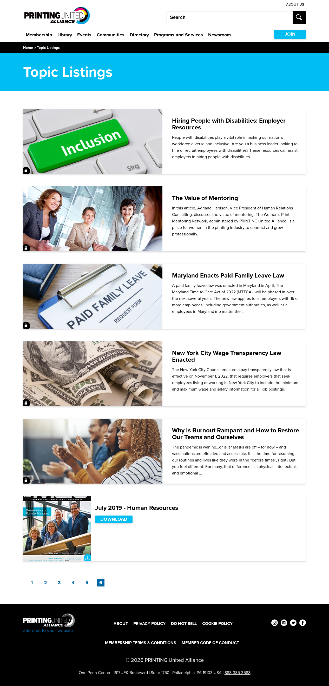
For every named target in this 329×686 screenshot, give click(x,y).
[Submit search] (299, 17)
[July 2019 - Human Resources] (164, 528)
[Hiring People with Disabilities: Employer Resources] (164, 141)
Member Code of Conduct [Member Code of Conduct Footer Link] (210, 643)
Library (64, 34)
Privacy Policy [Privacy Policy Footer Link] (149, 623)
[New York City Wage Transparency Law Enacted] (164, 373)
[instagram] (274, 623)
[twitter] (293, 623)
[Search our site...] (230, 17)
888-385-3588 (238, 673)
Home (28, 47)
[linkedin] (284, 623)
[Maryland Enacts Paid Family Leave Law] (164, 296)
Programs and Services (178, 34)
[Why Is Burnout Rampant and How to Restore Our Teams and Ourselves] (164, 451)
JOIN (290, 34)
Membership (39, 34)
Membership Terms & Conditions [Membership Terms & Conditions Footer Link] (140, 643)
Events (84, 34)
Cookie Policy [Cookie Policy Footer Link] (217, 623)
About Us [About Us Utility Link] (295, 4)
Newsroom (219, 34)
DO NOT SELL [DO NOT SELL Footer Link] (184, 623)
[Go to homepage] (49, 624)
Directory (139, 34)
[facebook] (302, 623)
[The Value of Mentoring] (164, 218)
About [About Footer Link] (121, 623)
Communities (110, 34)
